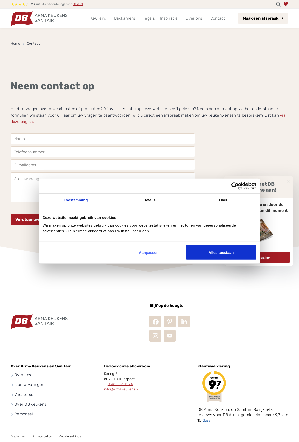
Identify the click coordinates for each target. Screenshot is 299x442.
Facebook (155, 321)
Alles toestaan (221, 252)
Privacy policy (42, 436)
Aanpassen (149, 252)
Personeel (24, 414)
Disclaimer (18, 436)
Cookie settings (70, 436)
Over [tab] (223, 200)
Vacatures (24, 394)
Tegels (149, 18)
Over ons (23, 374)
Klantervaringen (29, 384)
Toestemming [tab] (76, 200)
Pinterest (170, 321)
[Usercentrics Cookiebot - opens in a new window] (234, 185)
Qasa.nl (78, 4)
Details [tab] (149, 200)
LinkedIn (184, 321)
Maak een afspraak (260, 18)
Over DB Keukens (30, 404)
